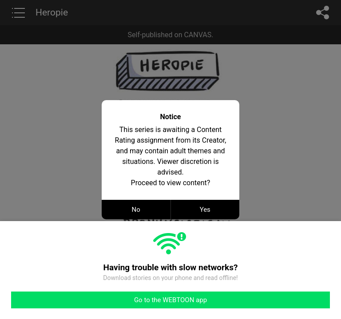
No (136, 210)
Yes (205, 210)
